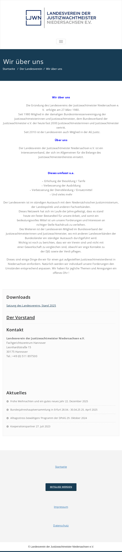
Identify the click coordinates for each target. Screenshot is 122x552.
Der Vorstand (20, 317)
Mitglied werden (61, 486)
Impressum (61, 507)
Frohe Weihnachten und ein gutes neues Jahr (37, 401)
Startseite (9, 69)
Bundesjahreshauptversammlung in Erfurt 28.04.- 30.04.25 (45, 409)
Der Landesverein (31, 69)
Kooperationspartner (22, 426)
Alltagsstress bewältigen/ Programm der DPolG (38, 418)
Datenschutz (61, 525)
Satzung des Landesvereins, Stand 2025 (31, 305)
